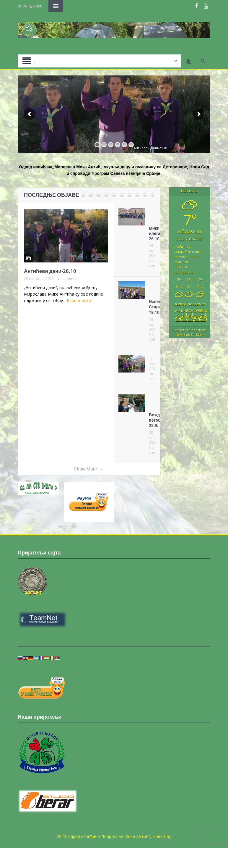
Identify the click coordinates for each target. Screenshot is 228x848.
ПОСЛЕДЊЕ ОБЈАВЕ (51, 195)
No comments (68, 278)
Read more (79, 300)
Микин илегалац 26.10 (158, 233)
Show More (88, 469)
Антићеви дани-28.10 (50, 270)
